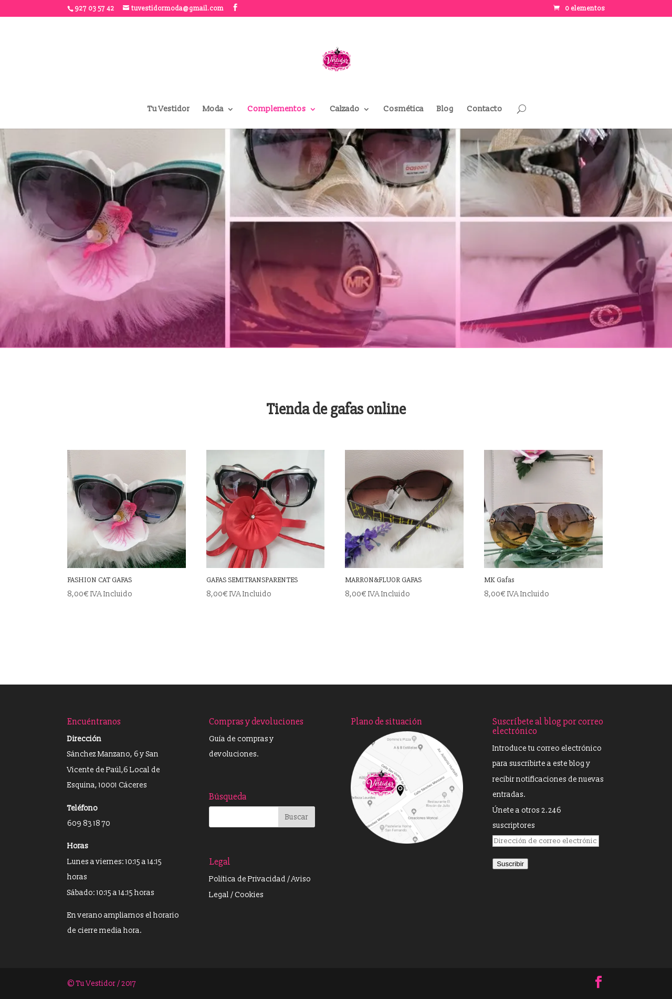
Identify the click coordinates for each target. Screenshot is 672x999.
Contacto (484, 110)
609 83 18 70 (88, 823)
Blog (445, 110)
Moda (213, 110)
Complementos (276, 110)
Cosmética (403, 110)
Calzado (345, 110)
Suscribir (510, 864)
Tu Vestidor (169, 110)
